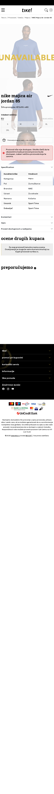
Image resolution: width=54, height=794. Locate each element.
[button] (3, 10)
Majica (30, 179)
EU (2, 118)
